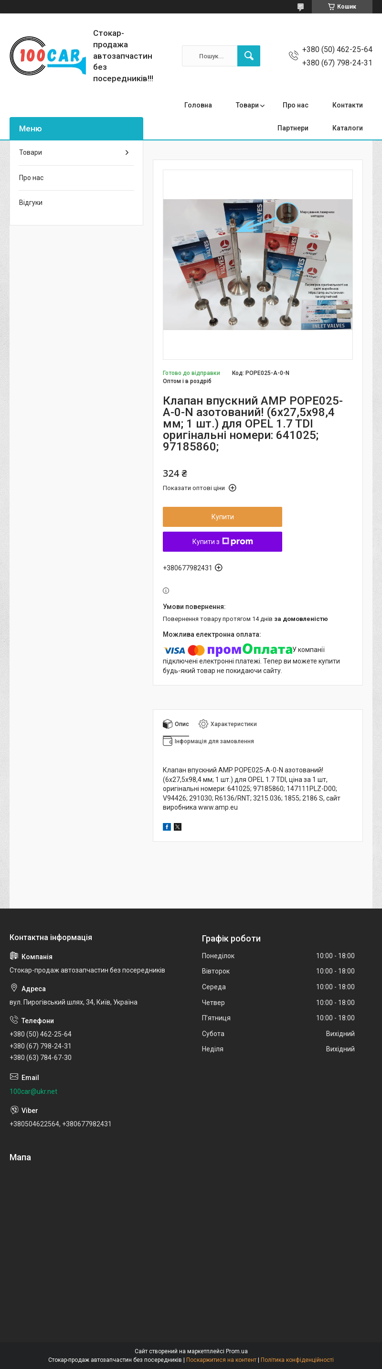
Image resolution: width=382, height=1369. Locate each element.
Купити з (222, 541)
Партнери (292, 128)
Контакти (347, 105)
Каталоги (347, 128)
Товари (247, 105)
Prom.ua (237, 1351)
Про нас (295, 105)
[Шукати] (248, 55)
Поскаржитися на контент (221, 1360)
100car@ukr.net (33, 1091)
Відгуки (30, 202)
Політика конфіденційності (297, 1360)
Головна (198, 105)
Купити (223, 517)
